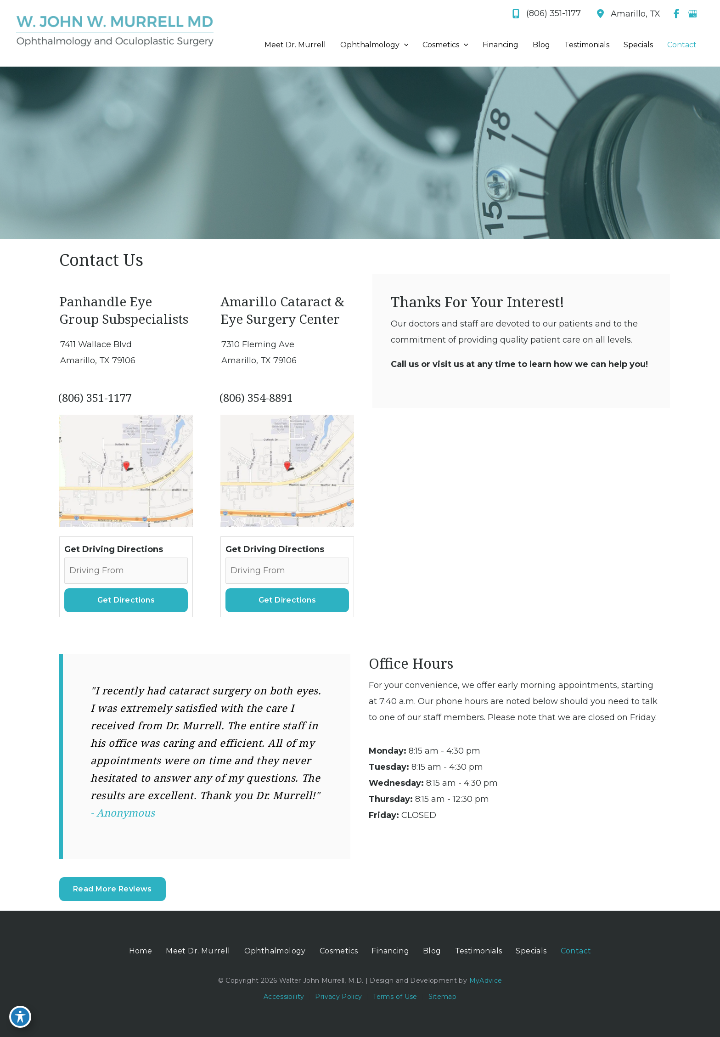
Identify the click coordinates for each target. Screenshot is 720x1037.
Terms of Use (395, 996)
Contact (576, 951)
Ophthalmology (275, 951)
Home (140, 951)
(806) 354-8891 (256, 397)
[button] (112, 889)
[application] (404, 45)
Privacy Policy (338, 996)
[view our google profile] (692, 14)
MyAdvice (484, 980)
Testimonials (478, 951)
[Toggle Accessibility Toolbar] (20, 1017)
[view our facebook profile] (676, 14)
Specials (531, 951)
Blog (432, 951)
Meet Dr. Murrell (198, 951)
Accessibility (284, 996)
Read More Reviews (112, 889)
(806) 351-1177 (95, 397)
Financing (390, 951)
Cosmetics (339, 951)
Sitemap (442, 996)
